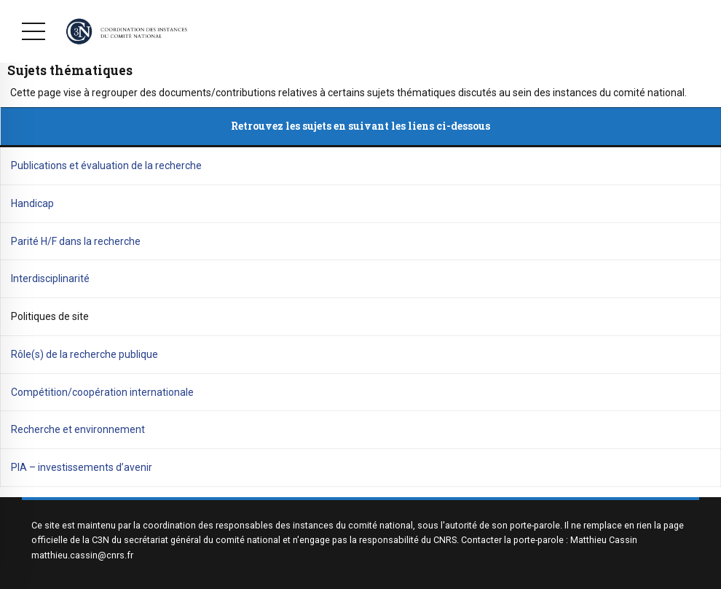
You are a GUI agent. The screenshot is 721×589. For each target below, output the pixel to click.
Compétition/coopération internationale (102, 392)
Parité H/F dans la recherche (76, 241)
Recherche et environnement (78, 429)
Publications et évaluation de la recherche (106, 165)
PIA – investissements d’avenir (81, 467)
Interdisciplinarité (50, 278)
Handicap (32, 203)
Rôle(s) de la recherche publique (84, 354)
